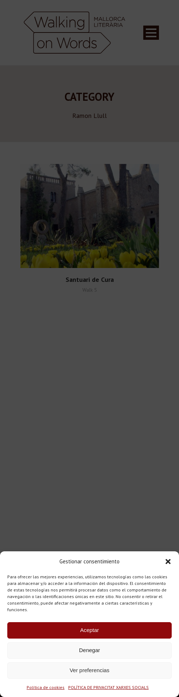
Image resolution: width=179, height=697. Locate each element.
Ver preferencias (89, 670)
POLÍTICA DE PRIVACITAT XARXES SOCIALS (108, 687)
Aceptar (89, 630)
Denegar (89, 650)
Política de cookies (46, 687)
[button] (168, 561)
